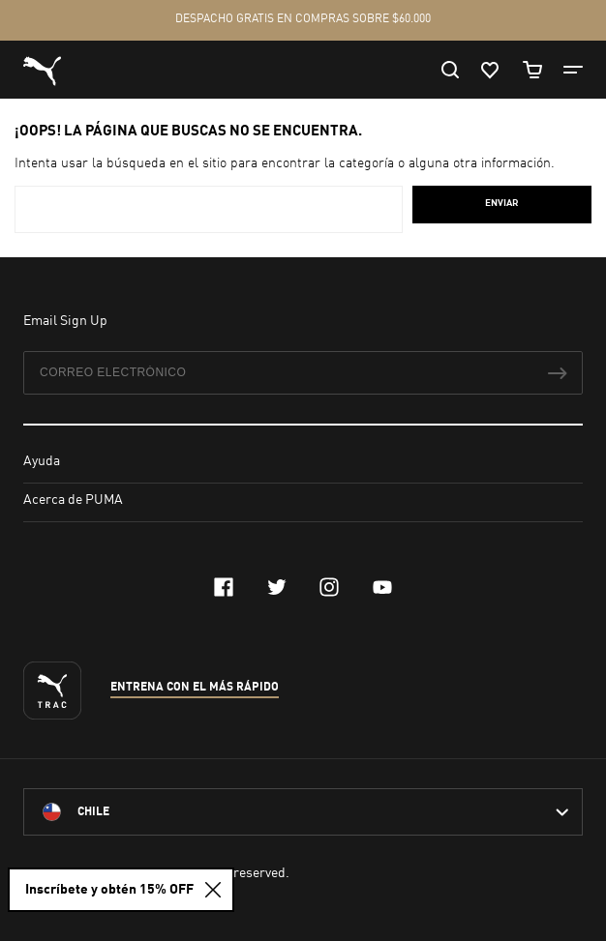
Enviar (502, 203)
